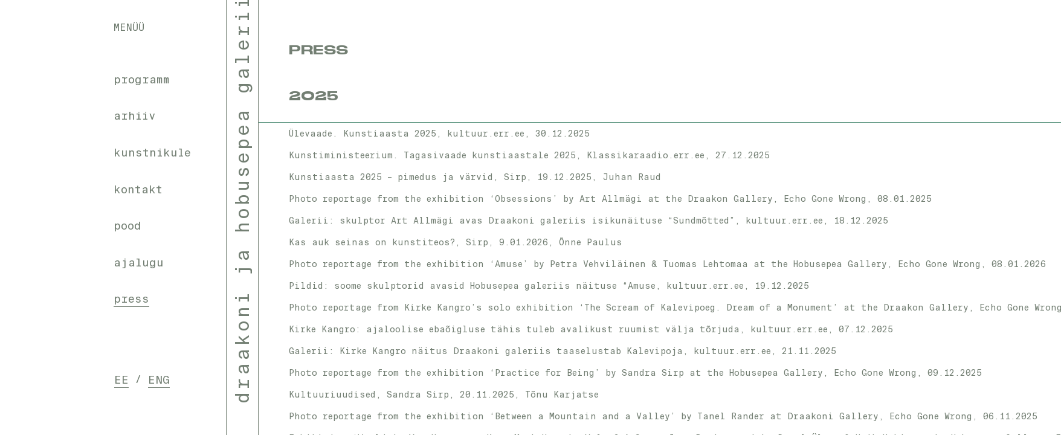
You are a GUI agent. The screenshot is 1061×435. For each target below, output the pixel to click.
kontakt (138, 189)
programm (142, 79)
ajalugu (139, 263)
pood (127, 226)
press (131, 299)
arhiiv (135, 116)
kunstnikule (152, 153)
